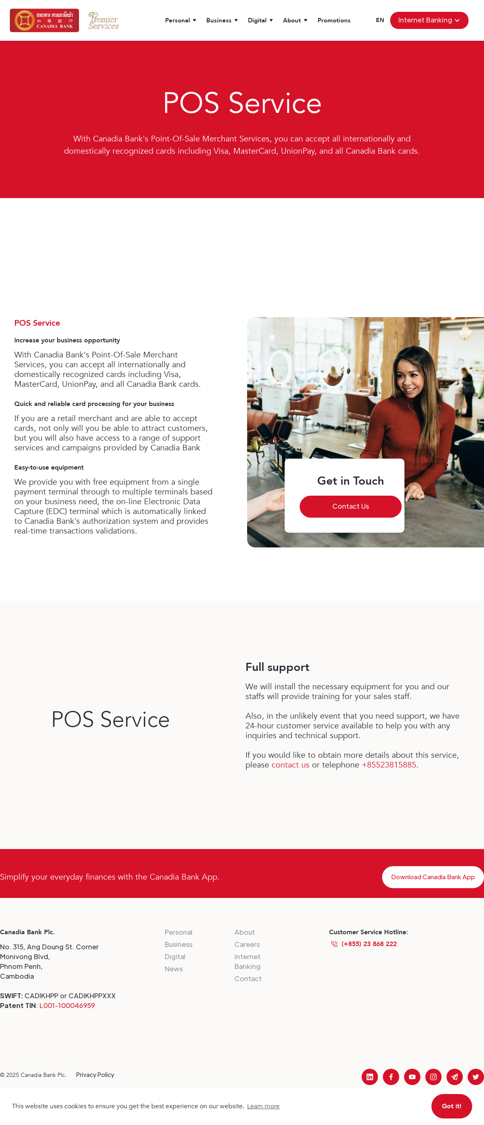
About (244, 932)
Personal (178, 932)
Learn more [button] (263, 1106)
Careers (247, 944)
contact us (290, 764)
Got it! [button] (452, 1106)
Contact (248, 978)
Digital (175, 956)
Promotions (334, 20)
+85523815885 (389, 764)
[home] (44, 20)
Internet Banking (247, 961)
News (174, 968)
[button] (181, 20)
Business (178, 944)
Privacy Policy (95, 1074)
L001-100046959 (67, 1005)
